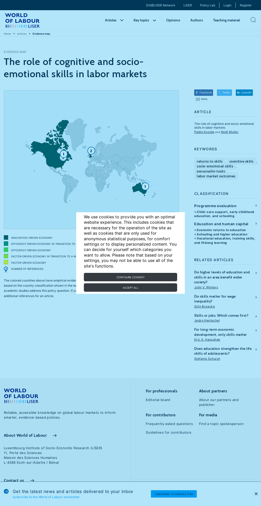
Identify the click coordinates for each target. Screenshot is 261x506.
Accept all (130, 287)
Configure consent (130, 277)
